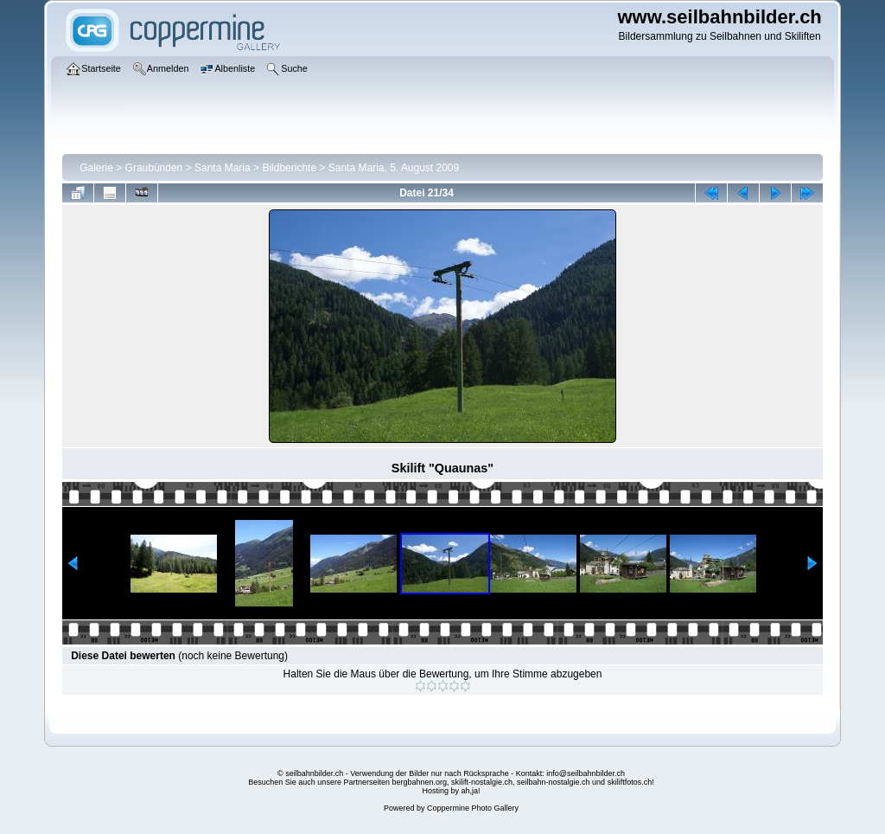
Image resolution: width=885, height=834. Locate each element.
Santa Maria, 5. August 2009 (393, 168)
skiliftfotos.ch (630, 782)
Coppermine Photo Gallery (473, 808)
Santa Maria (222, 168)
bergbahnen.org (419, 782)
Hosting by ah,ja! (451, 790)
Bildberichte (289, 168)
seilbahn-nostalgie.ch (553, 782)
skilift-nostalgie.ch (482, 782)
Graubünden (154, 168)
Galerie (96, 168)
